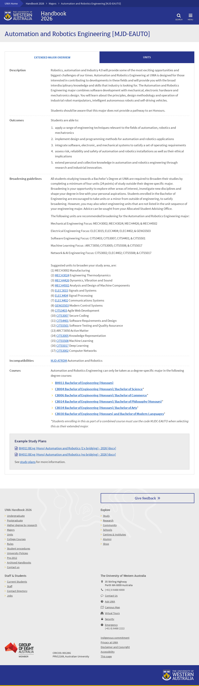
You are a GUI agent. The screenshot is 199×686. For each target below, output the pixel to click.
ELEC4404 (61, 295)
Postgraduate (15, 520)
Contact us (13, 567)
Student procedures (18, 548)
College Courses (16, 539)
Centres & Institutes (114, 534)
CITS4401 (62, 320)
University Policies (17, 553)
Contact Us (111, 595)
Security (109, 619)
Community (110, 525)
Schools (107, 530)
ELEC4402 (61, 300)
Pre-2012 (12, 558)
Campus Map (112, 607)
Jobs (10, 595)
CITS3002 (62, 350)
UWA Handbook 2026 (18, 509)
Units (10, 534)
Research (108, 520)
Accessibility (108, 651)
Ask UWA (110, 601)
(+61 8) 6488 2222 (115, 628)
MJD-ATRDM (59, 360)
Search (179, 16)
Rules (10, 544)
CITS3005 (62, 335)
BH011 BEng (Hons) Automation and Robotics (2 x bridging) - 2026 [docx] (67, 448)
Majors (52, 3)
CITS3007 (62, 315)
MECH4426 (62, 280)
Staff (9, 586)
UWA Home (11, 3)
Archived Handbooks (19, 562)
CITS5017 (62, 345)
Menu (190, 16)
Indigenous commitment (115, 637)
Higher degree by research (22, 525)
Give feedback (145, 498)
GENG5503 (62, 305)
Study (106, 516)
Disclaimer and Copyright (115, 647)
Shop (106, 544)
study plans (28, 462)
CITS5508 (62, 341)
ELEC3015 (61, 290)
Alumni (107, 539)
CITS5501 (62, 325)
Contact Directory (17, 591)
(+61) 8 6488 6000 (115, 590)
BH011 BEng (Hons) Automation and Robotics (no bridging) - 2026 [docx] (67, 454)
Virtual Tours (112, 613)
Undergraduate (16, 516)
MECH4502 (62, 285)
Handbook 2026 (35, 3)
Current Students (17, 581)
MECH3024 (62, 275)
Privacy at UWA (109, 642)
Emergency (111, 625)
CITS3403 (61, 310)
